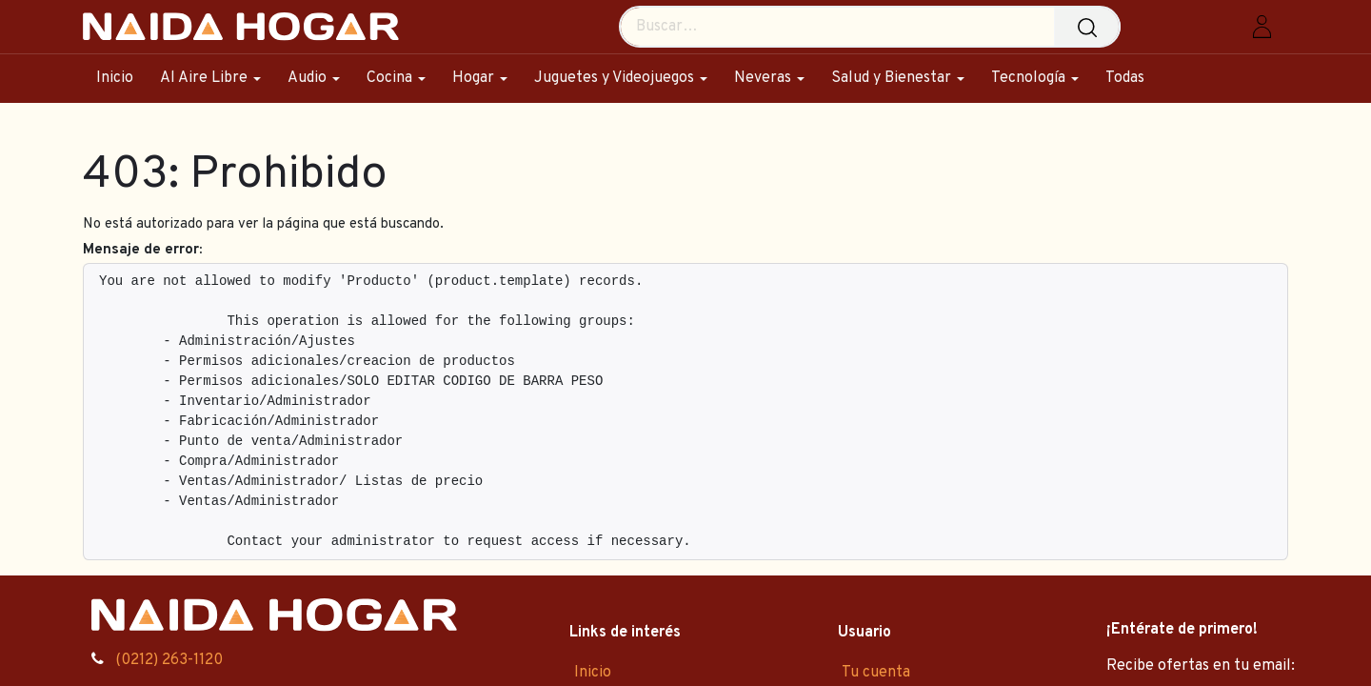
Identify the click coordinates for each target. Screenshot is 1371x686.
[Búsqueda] (1092, 27)
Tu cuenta (876, 672)
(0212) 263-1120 (169, 660)
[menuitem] (121, 78)
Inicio (592, 672)
